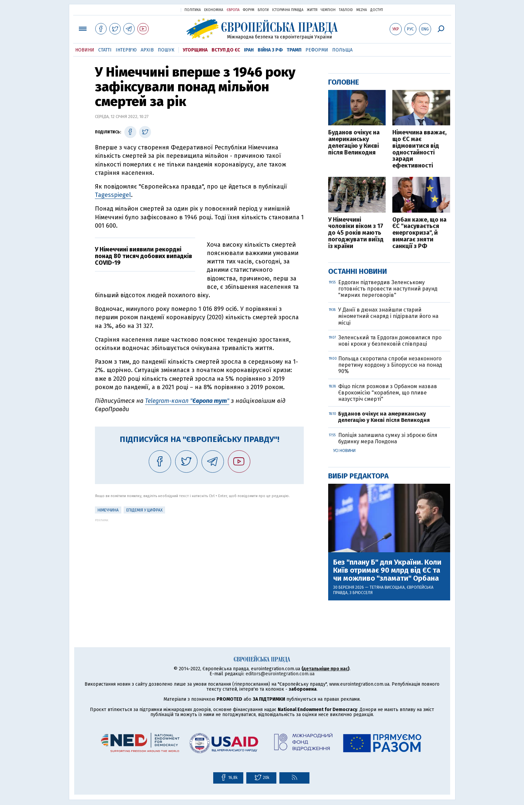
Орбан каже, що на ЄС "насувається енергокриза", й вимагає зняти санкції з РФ (419, 233)
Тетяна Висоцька (387, 587)
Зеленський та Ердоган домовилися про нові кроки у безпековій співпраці (389, 340)
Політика (192, 10)
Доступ (376, 10)
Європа (233, 10)
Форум (248, 10)
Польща (342, 50)
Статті (105, 50)
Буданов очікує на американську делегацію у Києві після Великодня (354, 142)
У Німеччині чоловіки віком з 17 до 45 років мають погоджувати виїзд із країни (356, 233)
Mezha (361, 10)
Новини (84, 50)
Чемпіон (328, 10)
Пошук (166, 50)
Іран (249, 50)
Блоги (263, 10)
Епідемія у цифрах (144, 510)
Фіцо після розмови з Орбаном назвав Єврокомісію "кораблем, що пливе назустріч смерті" (387, 392)
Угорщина (195, 50)
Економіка (213, 10)
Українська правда (159, 9)
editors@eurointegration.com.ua (280, 674)
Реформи (316, 50)
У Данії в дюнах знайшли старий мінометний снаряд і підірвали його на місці (388, 316)
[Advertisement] (199, 568)
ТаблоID (346, 10)
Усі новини (344, 450)
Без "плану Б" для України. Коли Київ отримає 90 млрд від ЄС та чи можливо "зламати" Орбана (387, 570)
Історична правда (287, 10)
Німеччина (108, 510)
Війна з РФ (270, 50)
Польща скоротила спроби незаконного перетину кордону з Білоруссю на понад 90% (390, 364)
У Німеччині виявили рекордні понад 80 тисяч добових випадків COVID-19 (143, 256)
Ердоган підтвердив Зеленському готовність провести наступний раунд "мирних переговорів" (387, 288)
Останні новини (357, 271)
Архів (147, 50)
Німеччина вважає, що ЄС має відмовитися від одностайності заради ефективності (419, 149)
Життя (312, 10)
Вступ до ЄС (226, 50)
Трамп (294, 50)
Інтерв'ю (126, 50)
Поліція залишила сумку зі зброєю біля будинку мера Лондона (387, 438)
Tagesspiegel (113, 195)
